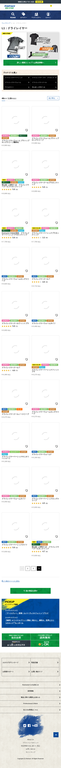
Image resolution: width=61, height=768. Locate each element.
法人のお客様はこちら (41, 710)
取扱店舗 (45, 662)
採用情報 (44, 691)
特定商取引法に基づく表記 (30, 746)
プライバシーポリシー (30, 743)
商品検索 (13, 15)
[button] (39, 568)
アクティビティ (36, 15)
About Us (30, 739)
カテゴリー (23, 15)
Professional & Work (41, 703)
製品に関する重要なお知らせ (40, 697)
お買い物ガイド (45, 672)
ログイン (48, 15)
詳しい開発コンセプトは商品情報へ (36, 63)
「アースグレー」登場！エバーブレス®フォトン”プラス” (27, 613)
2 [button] (27, 568)
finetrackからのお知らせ (41, 685)
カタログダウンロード (16, 662)
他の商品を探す (30, 591)
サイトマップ (30, 752)
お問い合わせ (30, 749)
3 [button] (33, 568)
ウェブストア (6, 23)
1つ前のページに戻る (11, 581)
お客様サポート (16, 672)
